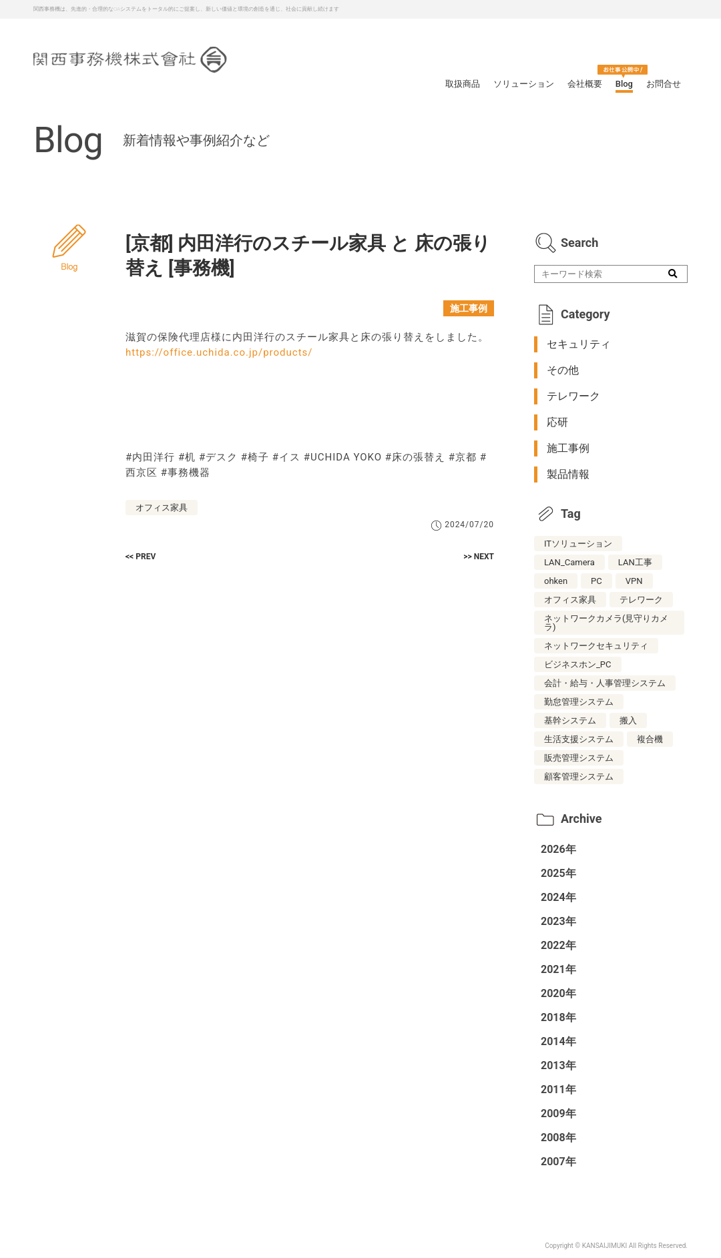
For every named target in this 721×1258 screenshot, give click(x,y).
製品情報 (568, 474)
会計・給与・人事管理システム (605, 683)
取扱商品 (462, 84)
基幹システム (570, 720)
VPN (634, 581)
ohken (555, 581)
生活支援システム (579, 739)
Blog (624, 84)
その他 (563, 370)
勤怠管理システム (579, 702)
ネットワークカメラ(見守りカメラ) (606, 622)
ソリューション (523, 84)
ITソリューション (578, 544)
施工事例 (468, 308)
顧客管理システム (579, 776)
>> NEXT (478, 556)
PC (596, 581)
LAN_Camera (569, 562)
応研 (557, 422)
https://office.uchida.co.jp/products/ (219, 352)
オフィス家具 (162, 508)
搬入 (628, 720)
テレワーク (573, 396)
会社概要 (584, 84)
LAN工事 (635, 562)
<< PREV (141, 556)
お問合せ (663, 84)
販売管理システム (579, 758)
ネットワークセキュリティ (596, 646)
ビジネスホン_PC (578, 664)
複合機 (650, 739)
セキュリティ (579, 344)
